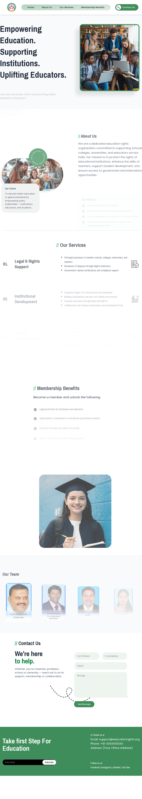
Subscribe (49, 762)
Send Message (84, 704)
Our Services (66, 7)
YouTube (126, 767)
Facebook (95, 767)
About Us (47, 7)
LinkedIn (116, 767)
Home (30, 7)
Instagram (106, 767)
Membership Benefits (92, 7)
